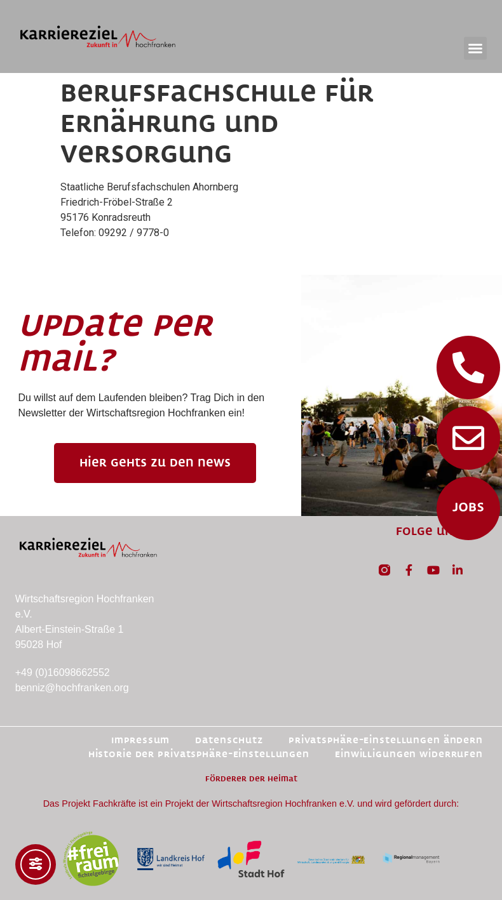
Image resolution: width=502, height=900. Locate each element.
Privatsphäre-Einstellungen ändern (385, 740)
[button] (475, 48)
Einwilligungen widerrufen (409, 754)
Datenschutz (229, 740)
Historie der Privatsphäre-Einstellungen (198, 754)
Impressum (140, 740)
